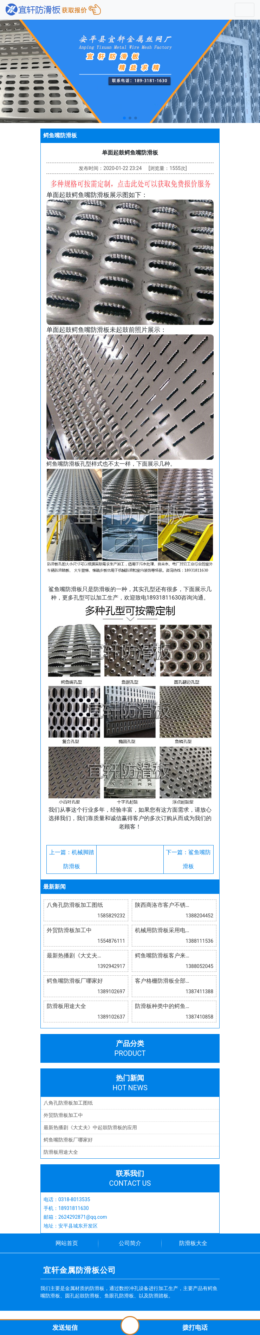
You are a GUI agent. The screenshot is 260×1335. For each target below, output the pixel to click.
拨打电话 (195, 1327)
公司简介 (130, 1243)
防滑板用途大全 (61, 1152)
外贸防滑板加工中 (63, 1115)
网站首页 (67, 1243)
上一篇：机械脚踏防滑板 (71, 859)
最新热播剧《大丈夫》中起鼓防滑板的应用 (90, 1127)
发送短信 (65, 1327)
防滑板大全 (193, 1243)
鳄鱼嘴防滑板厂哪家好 (68, 1140)
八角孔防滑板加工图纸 (68, 1103)
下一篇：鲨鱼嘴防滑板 (188, 859)
